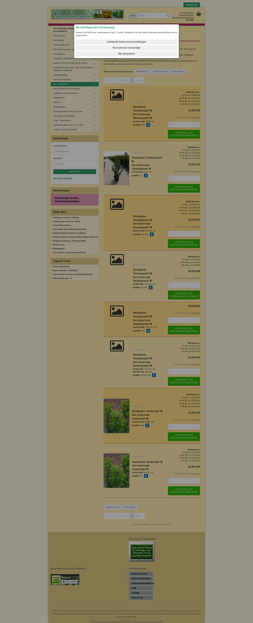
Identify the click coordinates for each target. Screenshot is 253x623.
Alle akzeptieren (126, 53)
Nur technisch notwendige (126, 47)
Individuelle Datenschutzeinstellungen (126, 41)
